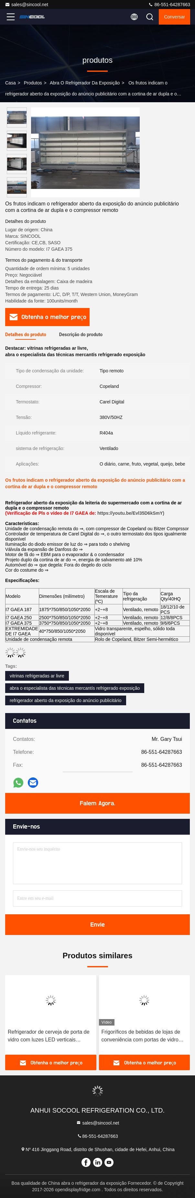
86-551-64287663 (169, 4)
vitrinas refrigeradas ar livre (37, 675)
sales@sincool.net (26, 4)
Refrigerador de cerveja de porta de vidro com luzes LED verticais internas (49, 1036)
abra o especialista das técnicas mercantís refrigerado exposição (75, 688)
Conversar (174, 16)
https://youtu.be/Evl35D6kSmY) (130, 513)
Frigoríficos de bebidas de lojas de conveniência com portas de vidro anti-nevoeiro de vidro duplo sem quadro (141, 1036)
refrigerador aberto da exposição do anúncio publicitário (66, 700)
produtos (33, 82)
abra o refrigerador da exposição (85, 82)
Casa (10, 82)
